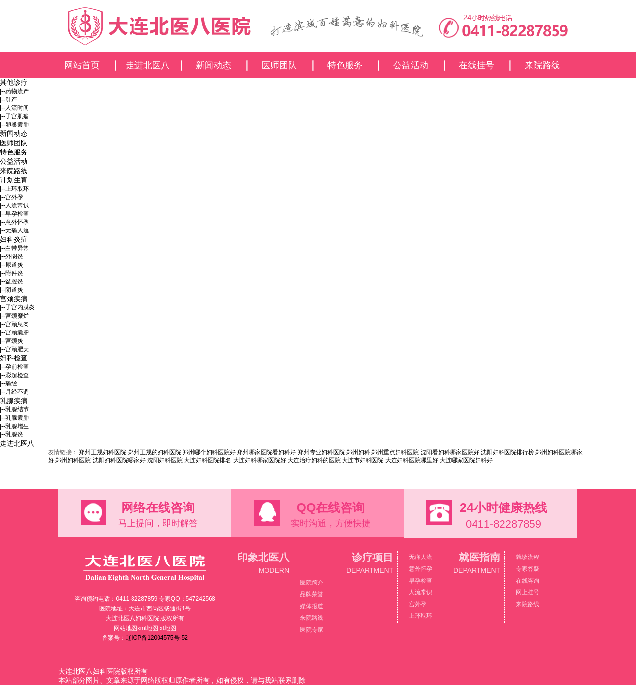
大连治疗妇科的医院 (314, 460)
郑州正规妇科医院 (102, 452)
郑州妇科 (358, 452)
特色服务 (345, 65)
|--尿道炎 (11, 264)
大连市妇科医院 (362, 460)
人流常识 (420, 592)
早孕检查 (420, 580)
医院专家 (311, 629)
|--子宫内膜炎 (17, 307)
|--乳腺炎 (11, 434)
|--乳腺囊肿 (14, 417)
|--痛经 (8, 383)
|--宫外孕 (11, 197)
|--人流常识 (14, 205)
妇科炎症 (13, 239)
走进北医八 (148, 65)
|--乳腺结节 (14, 409)
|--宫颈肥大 (14, 349)
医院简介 (311, 582)
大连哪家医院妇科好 (466, 460)
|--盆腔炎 (11, 281)
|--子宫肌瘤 (14, 116)
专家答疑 (527, 568)
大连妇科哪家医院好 (259, 460)
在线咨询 (527, 580)
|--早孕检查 (14, 213)
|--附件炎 (11, 273)
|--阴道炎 (11, 289)
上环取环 (420, 615)
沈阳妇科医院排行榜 (507, 452)
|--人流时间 (14, 107)
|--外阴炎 (11, 256)
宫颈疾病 (13, 299)
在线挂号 (476, 65)
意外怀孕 (420, 568)
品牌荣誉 (311, 594)
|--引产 (8, 99)
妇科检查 (13, 358)
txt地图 (168, 628)
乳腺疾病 (13, 401)
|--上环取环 (14, 188)
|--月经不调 (14, 391)
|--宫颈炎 (11, 340)
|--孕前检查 (14, 366)
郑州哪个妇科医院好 (209, 452)
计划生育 (13, 180)
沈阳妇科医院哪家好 (119, 460)
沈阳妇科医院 (165, 460)
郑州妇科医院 (73, 460)
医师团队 (279, 65)
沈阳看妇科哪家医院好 (450, 452)
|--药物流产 (14, 91)
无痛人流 (420, 557)
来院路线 (542, 65)
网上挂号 (527, 592)
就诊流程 (527, 557)
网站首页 (82, 65)
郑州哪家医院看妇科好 (266, 452)
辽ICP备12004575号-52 (157, 637)
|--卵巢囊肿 (14, 124)
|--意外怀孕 (14, 222)
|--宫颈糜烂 (14, 315)
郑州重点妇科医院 (395, 452)
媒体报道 (311, 606)
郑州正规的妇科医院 (154, 452)
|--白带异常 (14, 248)
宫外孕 (417, 604)
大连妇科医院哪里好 (411, 460)
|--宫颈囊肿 (14, 332)
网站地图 (125, 628)
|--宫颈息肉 (14, 324)
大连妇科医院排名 (207, 460)
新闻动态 (213, 65)
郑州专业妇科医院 (321, 452)
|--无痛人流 (14, 230)
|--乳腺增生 (14, 426)
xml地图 (148, 628)
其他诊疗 (13, 82)
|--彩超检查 (14, 375)
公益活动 (410, 65)
